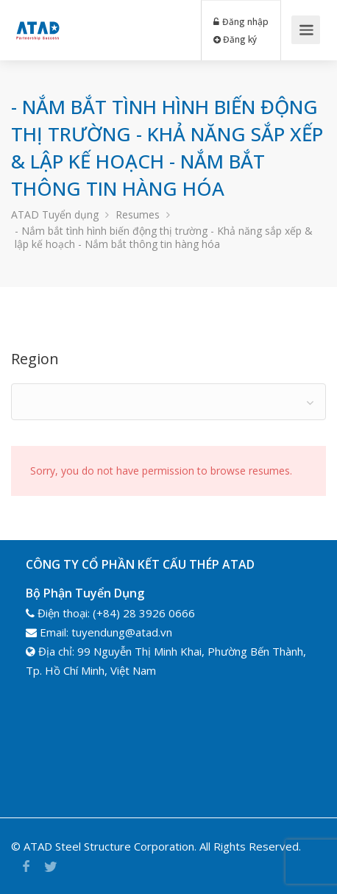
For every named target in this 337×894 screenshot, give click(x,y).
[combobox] (168, 401)
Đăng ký (235, 39)
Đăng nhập (241, 21)
